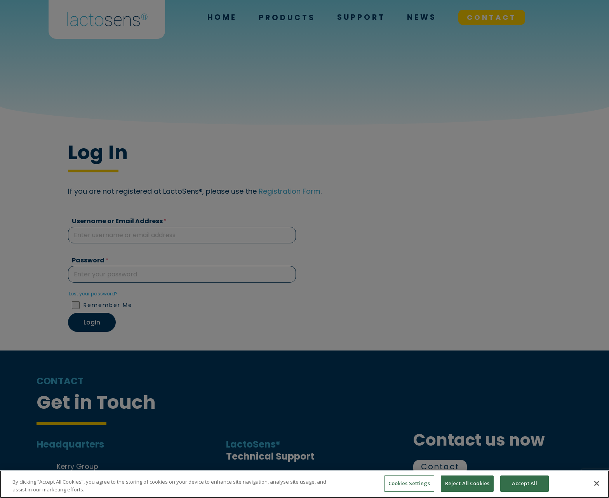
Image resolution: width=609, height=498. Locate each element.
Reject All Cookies (467, 483)
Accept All (524, 483)
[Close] (596, 483)
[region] (304, 484)
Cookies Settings (409, 483)
